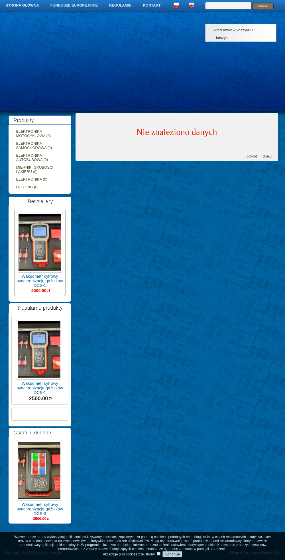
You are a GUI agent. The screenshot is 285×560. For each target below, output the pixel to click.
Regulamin (120, 5)
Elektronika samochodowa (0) (34, 145)
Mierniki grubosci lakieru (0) (34, 169)
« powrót (250, 156)
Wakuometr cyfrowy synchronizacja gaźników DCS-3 (40, 509)
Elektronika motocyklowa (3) (33, 133)
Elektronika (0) (31, 179)
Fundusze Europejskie (74, 5)
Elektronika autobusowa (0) (32, 157)
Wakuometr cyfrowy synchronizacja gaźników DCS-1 (40, 281)
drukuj (267, 156)
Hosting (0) (27, 187)
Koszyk (222, 38)
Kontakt (152, 5)
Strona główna (22, 5)
